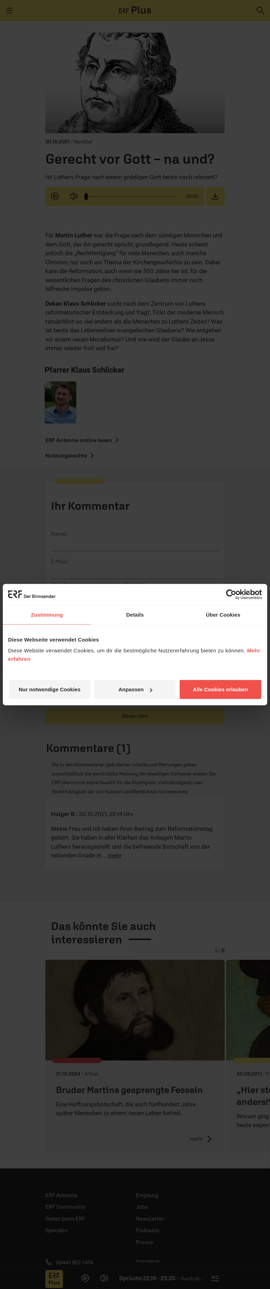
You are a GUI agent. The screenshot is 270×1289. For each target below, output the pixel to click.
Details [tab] (135, 614)
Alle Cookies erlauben (220, 689)
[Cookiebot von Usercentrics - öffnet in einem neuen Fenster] (231, 594)
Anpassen (135, 689)
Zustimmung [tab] (47, 614)
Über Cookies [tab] (223, 614)
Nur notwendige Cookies (50, 689)
